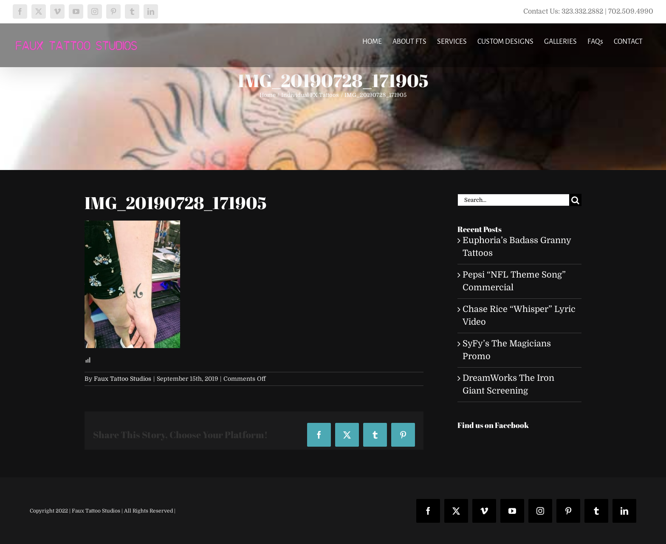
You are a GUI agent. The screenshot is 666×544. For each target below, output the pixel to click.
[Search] (575, 200)
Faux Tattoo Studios (122, 378)
